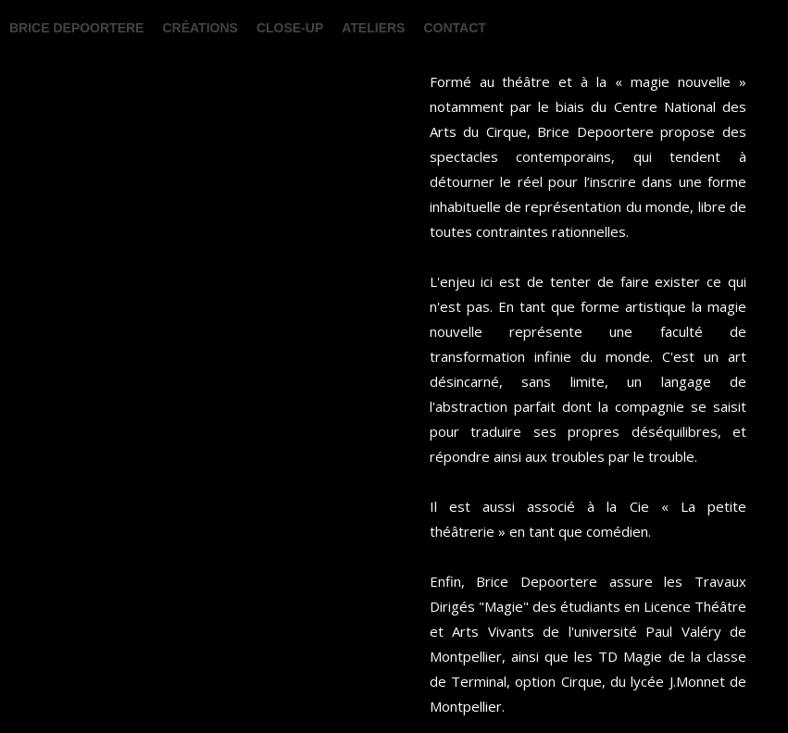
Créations (199, 27)
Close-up (289, 27)
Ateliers (373, 27)
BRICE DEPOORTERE (76, 27)
